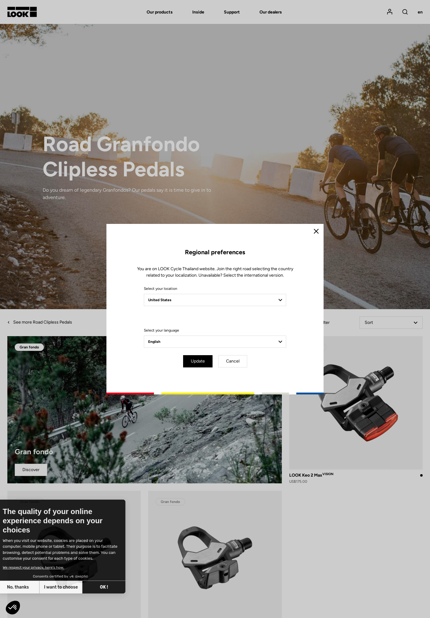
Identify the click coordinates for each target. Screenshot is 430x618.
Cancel (233, 361)
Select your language (161, 330)
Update (198, 361)
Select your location (160, 288)
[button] (13, 607)
